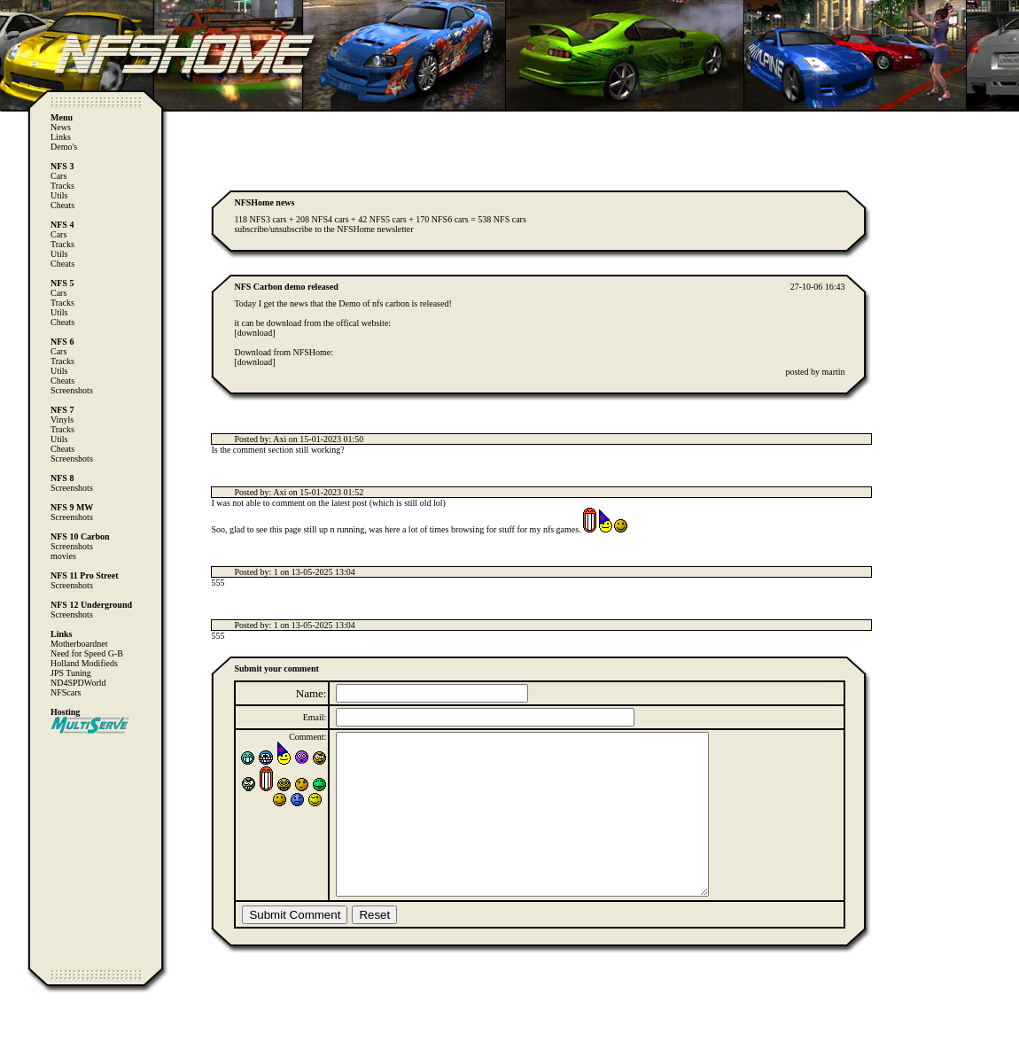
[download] (254, 333)
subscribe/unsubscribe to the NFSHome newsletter (323, 229)
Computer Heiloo (49, 1048)
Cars (58, 176)
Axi (279, 439)
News (61, 127)
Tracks (62, 185)
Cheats (62, 205)
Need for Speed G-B (87, 653)
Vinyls (62, 419)
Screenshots (72, 390)
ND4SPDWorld (78, 683)
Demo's (64, 147)
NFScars (66, 692)
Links (61, 137)
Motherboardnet (79, 644)
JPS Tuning (71, 673)
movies (63, 556)
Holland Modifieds (84, 663)
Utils (59, 195)
